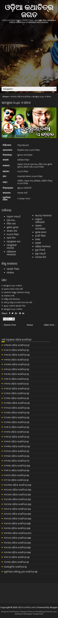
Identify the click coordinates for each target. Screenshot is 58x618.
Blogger (54, 607)
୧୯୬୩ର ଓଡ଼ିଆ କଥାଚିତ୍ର (15, 402)
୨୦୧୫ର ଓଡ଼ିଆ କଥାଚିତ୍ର (15, 542)
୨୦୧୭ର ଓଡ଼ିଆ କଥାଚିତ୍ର (15, 552)
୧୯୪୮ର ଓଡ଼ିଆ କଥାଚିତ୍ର (15, 349)
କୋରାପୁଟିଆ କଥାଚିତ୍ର (14, 566)
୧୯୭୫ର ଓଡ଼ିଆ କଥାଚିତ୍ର (15, 455)
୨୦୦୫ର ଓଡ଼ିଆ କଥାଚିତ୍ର (15, 494)
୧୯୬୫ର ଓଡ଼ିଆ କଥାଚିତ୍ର (15, 412)
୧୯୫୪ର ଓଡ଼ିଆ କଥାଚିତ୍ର (15, 369)
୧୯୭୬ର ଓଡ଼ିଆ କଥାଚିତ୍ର (15, 460)
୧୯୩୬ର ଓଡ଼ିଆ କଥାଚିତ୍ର (15, 345)
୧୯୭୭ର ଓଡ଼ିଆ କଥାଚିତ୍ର (15, 465)
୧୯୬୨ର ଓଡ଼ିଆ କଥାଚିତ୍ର (15, 398)
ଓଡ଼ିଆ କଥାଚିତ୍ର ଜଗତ (29, 10)
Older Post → (50, 324)
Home (5, 96)
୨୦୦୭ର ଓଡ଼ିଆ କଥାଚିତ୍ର (15, 504)
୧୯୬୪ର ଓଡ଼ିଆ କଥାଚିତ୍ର (15, 407)
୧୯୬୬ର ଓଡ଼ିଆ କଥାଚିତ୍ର (15, 417)
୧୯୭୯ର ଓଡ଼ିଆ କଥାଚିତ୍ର (15, 475)
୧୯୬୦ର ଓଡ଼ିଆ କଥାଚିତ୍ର (15, 388)
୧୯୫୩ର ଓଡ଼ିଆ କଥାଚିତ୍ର (15, 364)
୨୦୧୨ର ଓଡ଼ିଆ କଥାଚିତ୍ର (15, 528)
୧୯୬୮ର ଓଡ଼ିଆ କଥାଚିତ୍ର (15, 427)
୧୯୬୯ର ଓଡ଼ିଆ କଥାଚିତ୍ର (15, 431)
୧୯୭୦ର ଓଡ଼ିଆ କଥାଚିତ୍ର (15, 436)
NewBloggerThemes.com (46, 611)
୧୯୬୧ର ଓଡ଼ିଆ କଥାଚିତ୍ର (15, 393)
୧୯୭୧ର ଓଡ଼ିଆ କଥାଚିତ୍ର (15, 441)
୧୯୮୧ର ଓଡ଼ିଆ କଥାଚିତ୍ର (15, 479)
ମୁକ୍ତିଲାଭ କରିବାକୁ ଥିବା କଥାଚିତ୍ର (19, 571)
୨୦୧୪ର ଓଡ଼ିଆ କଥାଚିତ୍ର (15, 537)
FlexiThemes (14, 611)
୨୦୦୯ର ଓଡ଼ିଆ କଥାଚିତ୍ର (20, 96)
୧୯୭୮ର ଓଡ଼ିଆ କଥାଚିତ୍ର (15, 470)
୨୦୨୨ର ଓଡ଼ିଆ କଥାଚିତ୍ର (15, 561)
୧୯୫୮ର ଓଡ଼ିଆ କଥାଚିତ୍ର (15, 378)
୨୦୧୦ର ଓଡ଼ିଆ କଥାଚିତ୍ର (15, 518)
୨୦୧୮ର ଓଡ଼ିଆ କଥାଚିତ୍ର (15, 557)
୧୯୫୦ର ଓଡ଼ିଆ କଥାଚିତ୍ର (15, 354)
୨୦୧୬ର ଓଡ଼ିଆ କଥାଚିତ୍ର (15, 547)
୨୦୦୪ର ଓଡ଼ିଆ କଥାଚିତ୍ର (15, 489)
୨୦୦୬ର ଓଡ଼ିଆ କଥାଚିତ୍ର (15, 499)
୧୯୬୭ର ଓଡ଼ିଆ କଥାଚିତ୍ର (15, 422)
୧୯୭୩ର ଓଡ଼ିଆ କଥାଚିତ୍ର (15, 446)
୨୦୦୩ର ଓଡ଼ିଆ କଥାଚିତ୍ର (16, 484)
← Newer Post (9, 324)
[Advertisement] (29, 55)
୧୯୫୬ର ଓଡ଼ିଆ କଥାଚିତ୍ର (15, 373)
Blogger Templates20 (34, 614)
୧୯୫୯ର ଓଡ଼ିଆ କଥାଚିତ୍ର (15, 383)
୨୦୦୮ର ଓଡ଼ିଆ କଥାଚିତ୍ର (15, 508)
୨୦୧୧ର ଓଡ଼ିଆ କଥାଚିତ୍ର (15, 523)
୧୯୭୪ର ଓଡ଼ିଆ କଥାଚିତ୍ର (15, 451)
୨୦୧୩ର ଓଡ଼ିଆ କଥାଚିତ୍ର (15, 532)
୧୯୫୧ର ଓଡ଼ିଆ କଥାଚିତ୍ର (15, 359)
